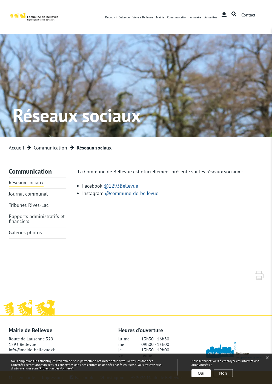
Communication (177, 17)
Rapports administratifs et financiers (37, 218)
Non (223, 373)
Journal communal (28, 194)
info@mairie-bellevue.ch (32, 349)
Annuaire (196, 17)
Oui (201, 373)
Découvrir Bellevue (117, 17)
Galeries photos (25, 232)
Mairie (160, 17)
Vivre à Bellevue (143, 17)
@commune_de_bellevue (135, 193)
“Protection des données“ (56, 368)
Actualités (210, 17)
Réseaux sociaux (26, 182)
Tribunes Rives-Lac (28, 205)
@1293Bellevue (124, 186)
